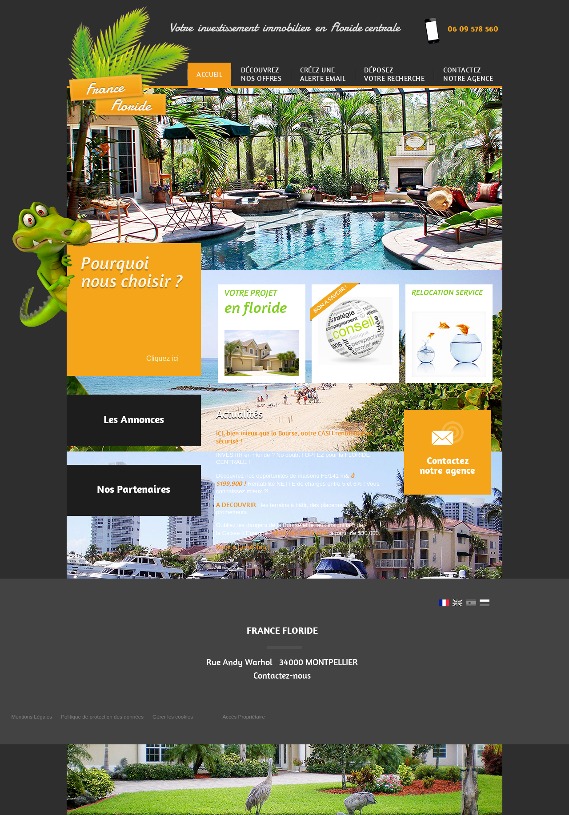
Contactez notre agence (468, 74)
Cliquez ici (162, 358)
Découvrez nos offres (261, 74)
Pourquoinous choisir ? (132, 274)
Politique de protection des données (102, 716)
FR (444, 603)
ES (471, 603)
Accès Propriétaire (244, 716)
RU (484, 603)
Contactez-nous (282, 675)
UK (457, 603)
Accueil (209, 74)
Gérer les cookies (172, 716)
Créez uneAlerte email (322, 74)
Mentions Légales (32, 716)
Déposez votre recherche (394, 74)
